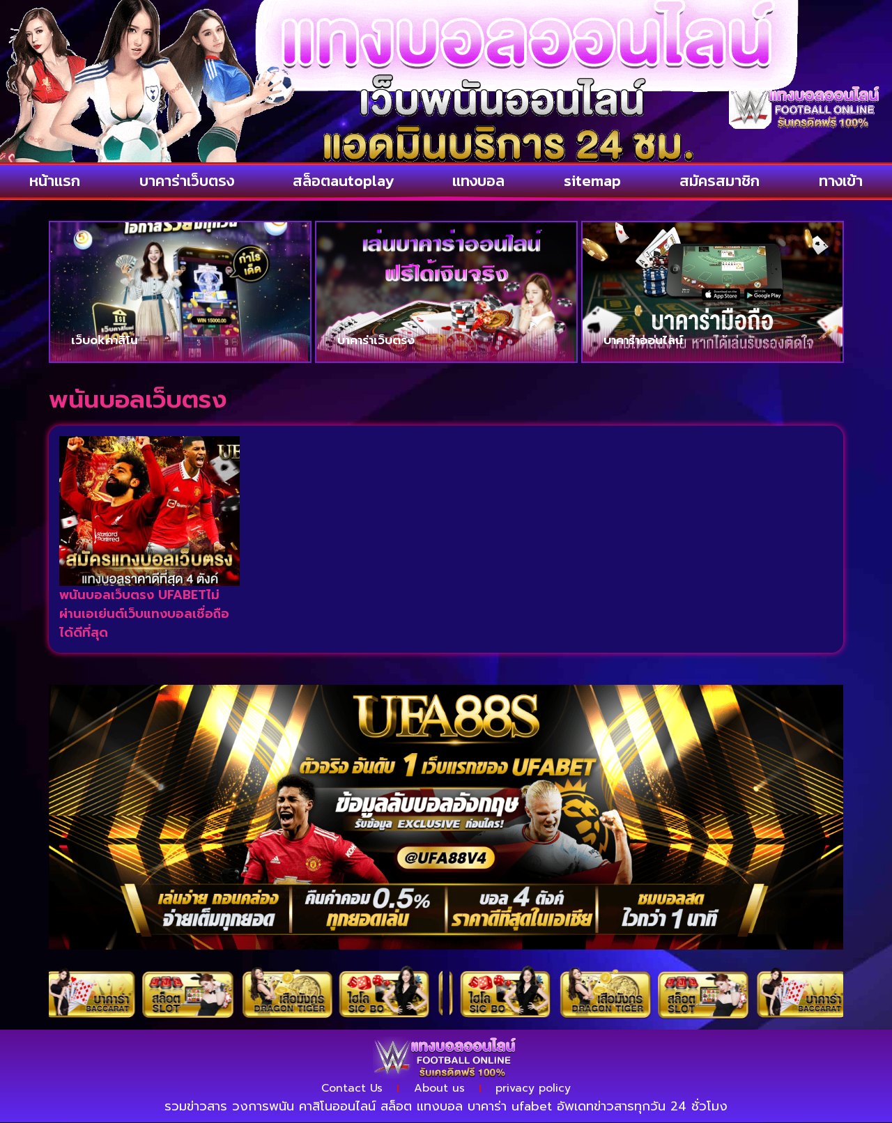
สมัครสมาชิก (719, 180)
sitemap (592, 180)
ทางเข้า (841, 180)
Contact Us (351, 1089)
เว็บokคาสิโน (104, 340)
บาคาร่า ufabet (510, 1107)
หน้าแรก (54, 180)
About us (439, 1089)
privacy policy (534, 1089)
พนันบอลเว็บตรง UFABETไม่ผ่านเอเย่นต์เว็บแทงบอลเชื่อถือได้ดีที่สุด (144, 613)
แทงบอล (478, 180)
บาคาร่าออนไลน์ (643, 340)
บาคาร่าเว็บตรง (186, 180)
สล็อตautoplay (343, 180)
